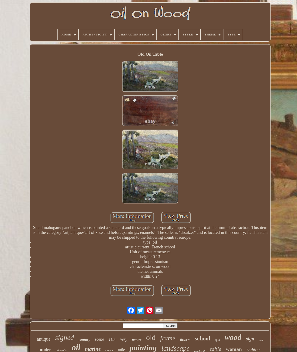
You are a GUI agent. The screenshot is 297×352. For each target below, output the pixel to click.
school (202, 338)
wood (233, 337)
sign (250, 339)
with (261, 340)
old (151, 337)
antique (44, 339)
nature (137, 340)
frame (167, 338)
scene (99, 339)
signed (64, 337)
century (84, 340)
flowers (185, 340)
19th (112, 340)
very (123, 339)
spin (217, 340)
